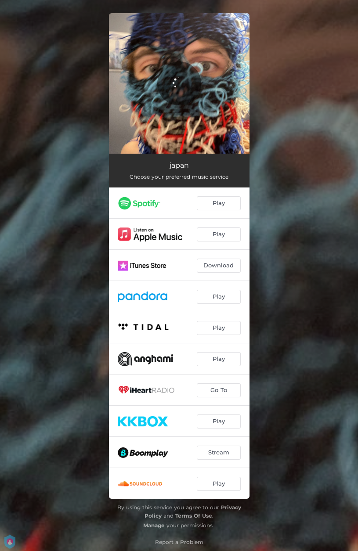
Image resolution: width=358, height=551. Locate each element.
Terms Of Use (193, 515)
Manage (154, 525)
